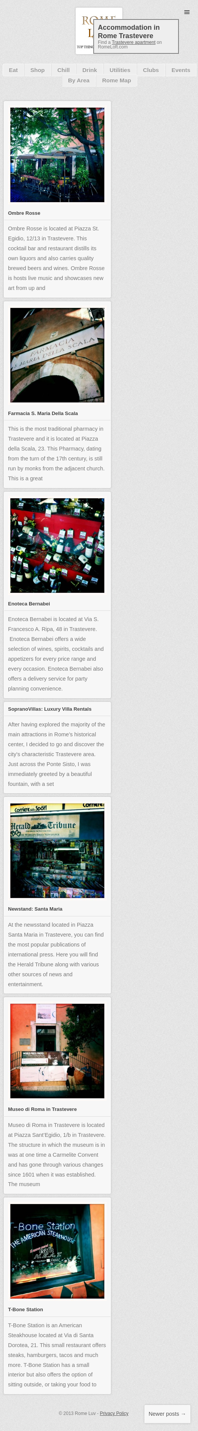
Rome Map (116, 80)
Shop (37, 70)
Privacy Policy (114, 1413)
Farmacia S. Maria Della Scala (43, 413)
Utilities (120, 70)
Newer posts (167, 1414)
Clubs (151, 70)
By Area (78, 80)
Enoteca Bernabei (29, 604)
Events (181, 70)
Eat (13, 70)
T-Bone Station (25, 1309)
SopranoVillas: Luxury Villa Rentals (49, 709)
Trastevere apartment (133, 42)
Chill (63, 70)
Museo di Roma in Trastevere (42, 1109)
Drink (89, 70)
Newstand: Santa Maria (35, 909)
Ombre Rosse (24, 213)
